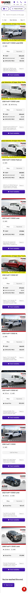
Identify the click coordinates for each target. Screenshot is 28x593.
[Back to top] (8, 585)
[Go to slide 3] (13, 39)
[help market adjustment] (3, 58)
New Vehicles (13, 20)
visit (14, 4)
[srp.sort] (4, 20)
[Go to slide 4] (16, 39)
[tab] (8, 51)
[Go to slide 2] (11, 39)
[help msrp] (3, 56)
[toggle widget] (24, 589)
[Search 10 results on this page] (13, 14)
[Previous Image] (3, 32)
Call (21, 4)
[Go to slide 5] (18, 39)
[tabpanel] (13, 452)
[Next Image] (23, 32)
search (17, 4)
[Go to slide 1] (9, 39)
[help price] (3, 60)
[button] (14, 3)
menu (25, 4)
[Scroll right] (25, 9)
